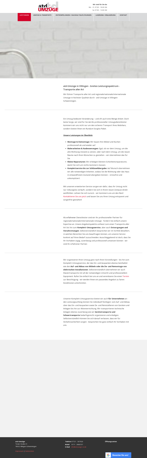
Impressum (19, 451)
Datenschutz (29, 451)
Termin (125, 276)
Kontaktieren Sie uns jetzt (75, 196)
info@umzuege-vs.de (78, 447)
